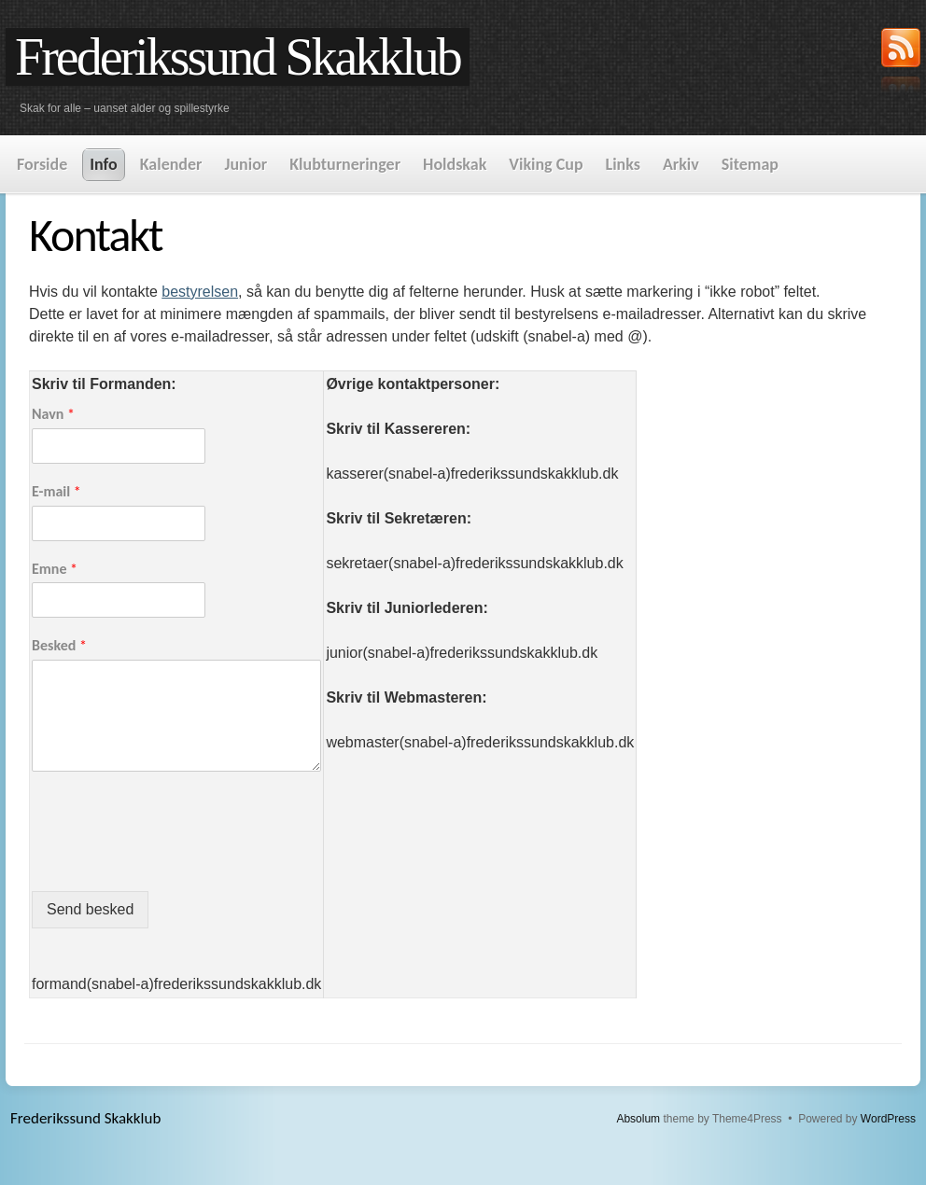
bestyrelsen (199, 292)
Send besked (90, 909)
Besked (59, 645)
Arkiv (681, 164)
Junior (245, 164)
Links (623, 164)
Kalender (171, 164)
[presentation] (174, 860)
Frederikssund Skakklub (237, 57)
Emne (54, 569)
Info (103, 164)
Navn (53, 414)
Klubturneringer (344, 164)
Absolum (638, 1118)
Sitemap (750, 164)
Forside (42, 164)
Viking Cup (545, 164)
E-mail (56, 491)
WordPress (888, 1118)
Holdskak (454, 164)
